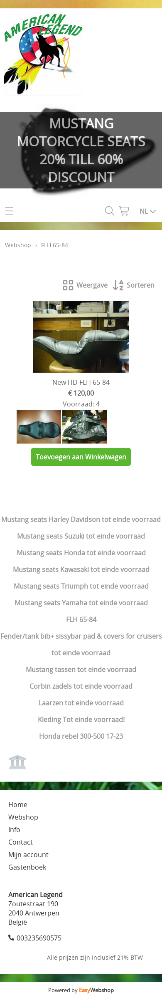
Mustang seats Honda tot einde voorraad (81, 552)
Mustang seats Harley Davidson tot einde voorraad (81, 519)
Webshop (18, 245)
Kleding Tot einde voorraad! (81, 719)
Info (14, 829)
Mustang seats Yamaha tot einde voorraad (81, 602)
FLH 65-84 (81, 619)
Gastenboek (27, 867)
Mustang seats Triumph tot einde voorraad (81, 586)
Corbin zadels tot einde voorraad (81, 686)
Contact (20, 842)
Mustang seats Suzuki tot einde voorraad (81, 536)
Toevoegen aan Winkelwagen (81, 456)
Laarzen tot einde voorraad (81, 702)
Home (17, 804)
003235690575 (39, 938)
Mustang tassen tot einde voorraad (81, 669)
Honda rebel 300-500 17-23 (81, 736)
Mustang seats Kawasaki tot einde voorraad (81, 569)
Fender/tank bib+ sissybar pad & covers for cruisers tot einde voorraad (81, 644)
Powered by (81, 990)
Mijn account (28, 854)
